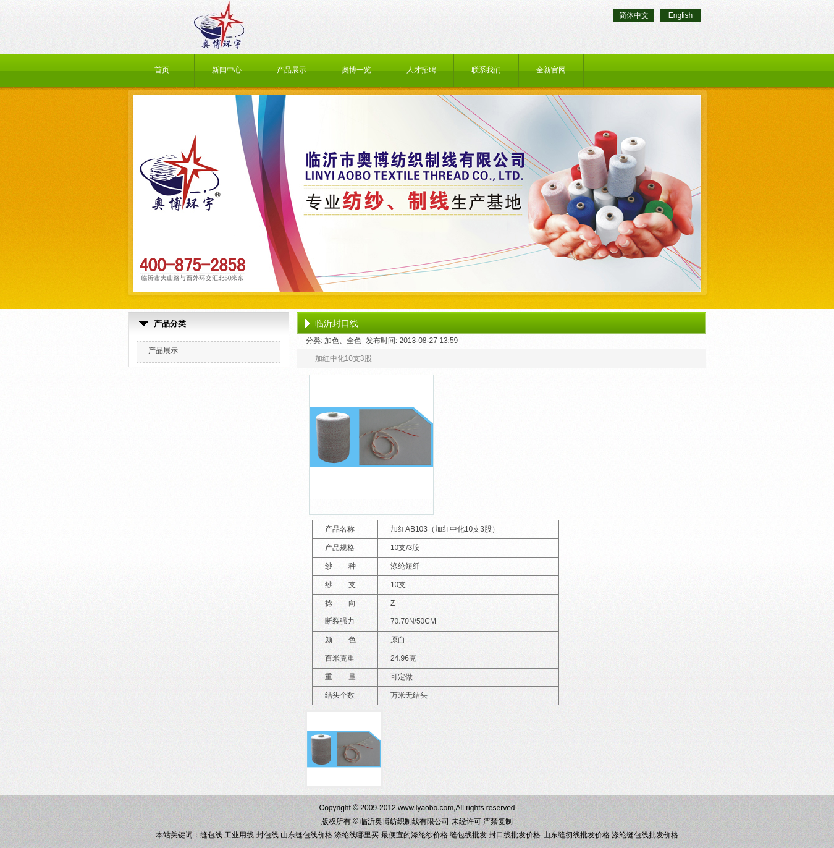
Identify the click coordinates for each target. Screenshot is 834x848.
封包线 (267, 835)
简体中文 (634, 15)
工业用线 (239, 835)
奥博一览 (356, 70)
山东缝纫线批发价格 (576, 835)
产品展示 (291, 70)
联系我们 (486, 70)
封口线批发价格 (515, 835)
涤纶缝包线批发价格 (645, 835)
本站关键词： (178, 835)
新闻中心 (227, 70)
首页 (161, 70)
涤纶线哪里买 (356, 835)
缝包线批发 (468, 835)
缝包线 (211, 835)
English (680, 15)
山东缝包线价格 (306, 835)
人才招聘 (421, 70)
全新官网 (551, 70)
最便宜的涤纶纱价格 (414, 835)
